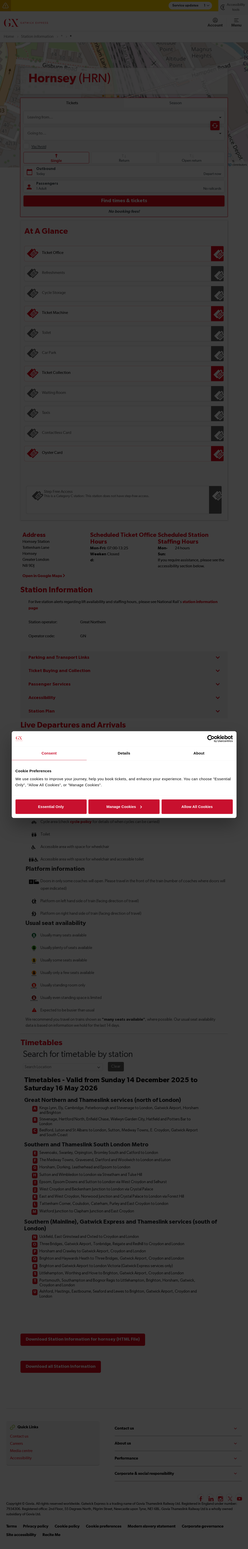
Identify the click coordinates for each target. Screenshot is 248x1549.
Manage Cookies (124, 806)
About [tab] (199, 753)
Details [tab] (124, 753)
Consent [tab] (49, 753)
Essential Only (51, 806)
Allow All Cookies (197, 806)
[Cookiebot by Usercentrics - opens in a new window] (211, 739)
